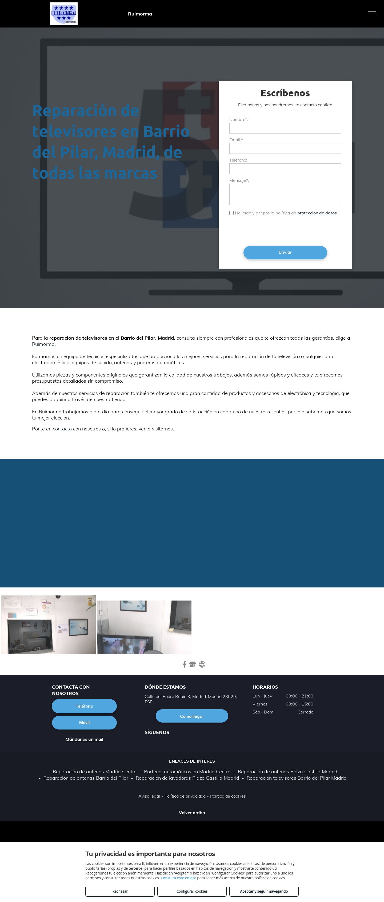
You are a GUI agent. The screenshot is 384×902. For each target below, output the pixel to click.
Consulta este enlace (178, 877)
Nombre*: (238, 119)
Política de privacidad (185, 796)
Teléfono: (238, 160)
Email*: (236, 139)
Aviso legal (149, 796)
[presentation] (269, 230)
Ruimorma (43, 344)
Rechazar (119, 891)
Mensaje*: (239, 180)
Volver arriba (192, 812)
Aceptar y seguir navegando (264, 891)
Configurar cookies (192, 891)
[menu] (372, 14)
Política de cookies (228, 796)
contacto (62, 429)
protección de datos (317, 212)
